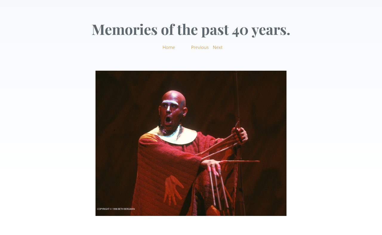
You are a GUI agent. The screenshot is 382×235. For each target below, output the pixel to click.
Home (168, 47)
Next (218, 47)
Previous (200, 47)
